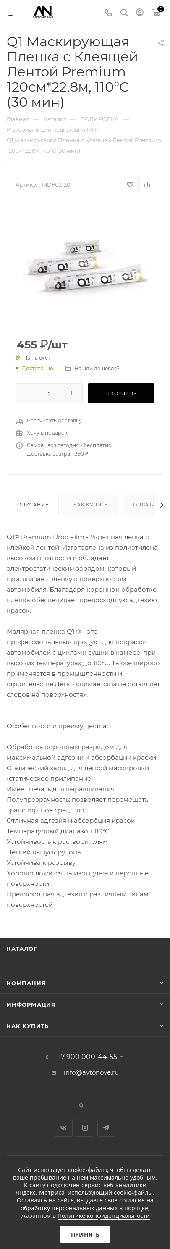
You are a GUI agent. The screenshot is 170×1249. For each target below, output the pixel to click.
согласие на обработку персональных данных (87, 1204)
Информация (31, 1004)
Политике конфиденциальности (104, 1216)
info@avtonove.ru (91, 1072)
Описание (32, 505)
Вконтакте (64, 1128)
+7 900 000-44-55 (87, 1057)
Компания (26, 983)
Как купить (90, 505)
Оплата (144, 505)
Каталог (22, 948)
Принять (85, 1234)
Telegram (106, 1128)
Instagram (85, 1128)
